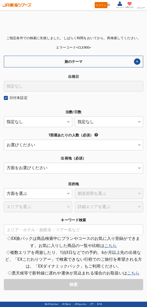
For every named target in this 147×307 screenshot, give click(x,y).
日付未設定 (18, 98)
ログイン (101, 5)
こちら (110, 245)
